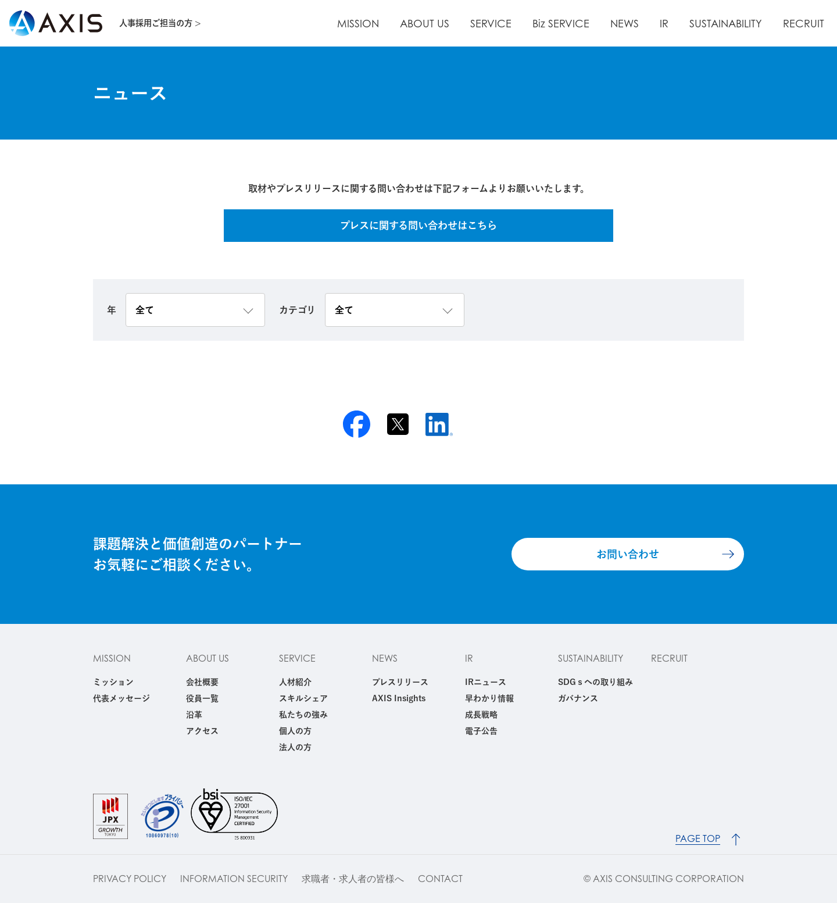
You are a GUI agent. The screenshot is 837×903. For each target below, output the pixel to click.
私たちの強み (303, 715)
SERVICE (529, 23)
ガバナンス (578, 698)
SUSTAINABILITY (736, 23)
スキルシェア (303, 698)
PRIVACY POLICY (129, 878)
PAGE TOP (699, 832)
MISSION (410, 23)
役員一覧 (202, 698)
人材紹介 (295, 682)
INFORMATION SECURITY (234, 878)
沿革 (194, 715)
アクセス (202, 731)
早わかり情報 (489, 698)
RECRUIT (807, 23)
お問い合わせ (627, 554)
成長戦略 (481, 715)
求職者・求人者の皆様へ (353, 878)
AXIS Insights (398, 698)
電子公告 (481, 731)
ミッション (113, 682)
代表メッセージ (121, 698)
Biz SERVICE (592, 23)
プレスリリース (400, 682)
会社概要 (202, 682)
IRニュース (485, 682)
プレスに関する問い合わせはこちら (418, 225)
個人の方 (295, 731)
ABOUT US (470, 23)
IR (681, 23)
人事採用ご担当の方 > (164, 23)
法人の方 (295, 747)
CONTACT (440, 878)
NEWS (649, 23)
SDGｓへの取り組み (595, 682)
